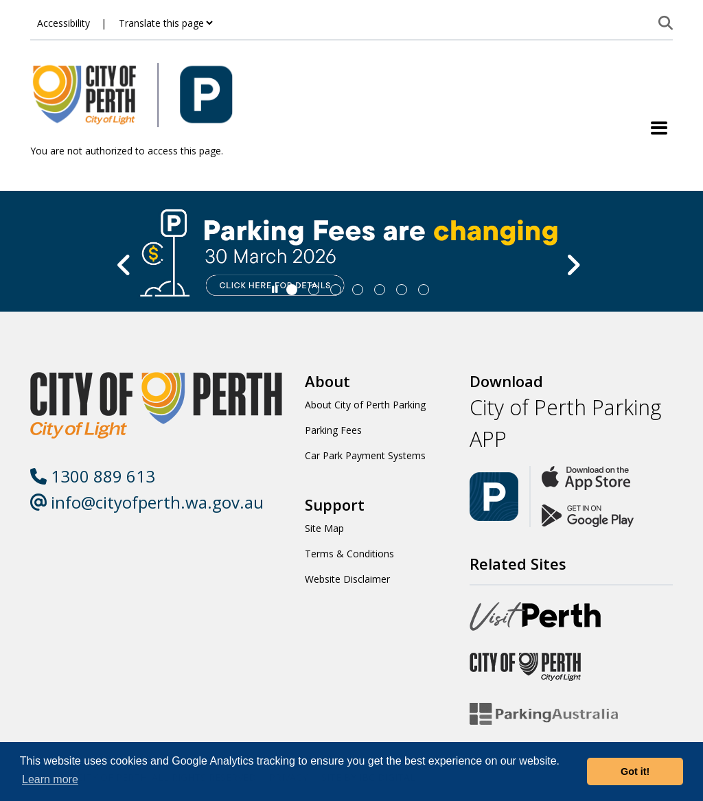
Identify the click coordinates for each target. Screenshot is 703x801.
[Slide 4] (379, 289)
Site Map (324, 528)
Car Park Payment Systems (365, 455)
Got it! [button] (635, 771)
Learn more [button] (50, 779)
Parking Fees (333, 430)
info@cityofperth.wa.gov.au (147, 502)
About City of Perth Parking (365, 404)
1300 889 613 (92, 476)
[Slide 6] (423, 289)
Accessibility (63, 23)
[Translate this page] (165, 23)
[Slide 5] (401, 289)
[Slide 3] (357, 289)
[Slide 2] (335, 289)
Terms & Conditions (349, 553)
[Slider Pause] (275, 289)
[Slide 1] (313, 289)
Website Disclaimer (347, 578)
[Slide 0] (291, 289)
